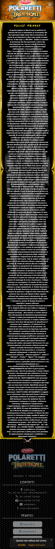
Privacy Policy (35, 477)
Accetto (21, 545)
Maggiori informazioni (36, 545)
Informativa (18, 477)
